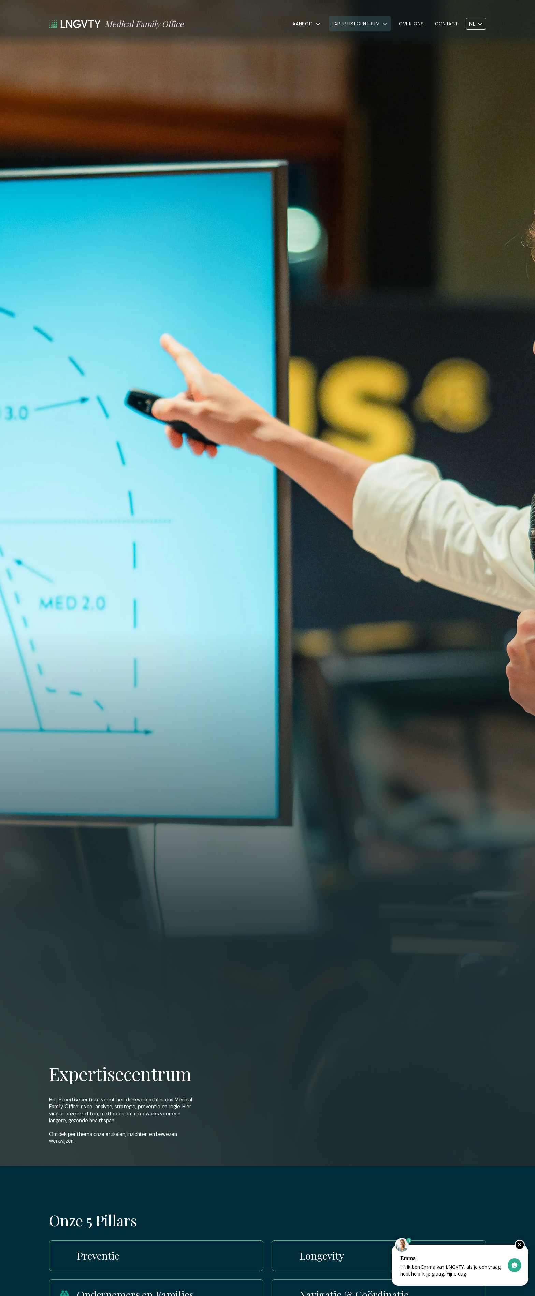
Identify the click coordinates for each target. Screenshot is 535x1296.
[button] (306, 23)
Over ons (411, 23)
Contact (446, 23)
